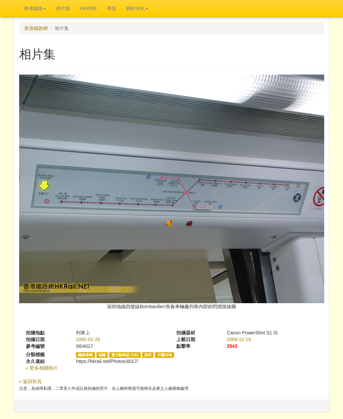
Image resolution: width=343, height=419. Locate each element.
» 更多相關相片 (42, 368)
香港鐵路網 (36, 28)
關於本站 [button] (137, 8)
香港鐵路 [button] (35, 8)
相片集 (63, 8)
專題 (111, 8)
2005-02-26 (88, 339)
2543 (232, 346)
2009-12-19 (239, 339)
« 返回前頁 (30, 381)
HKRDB (88, 8)
